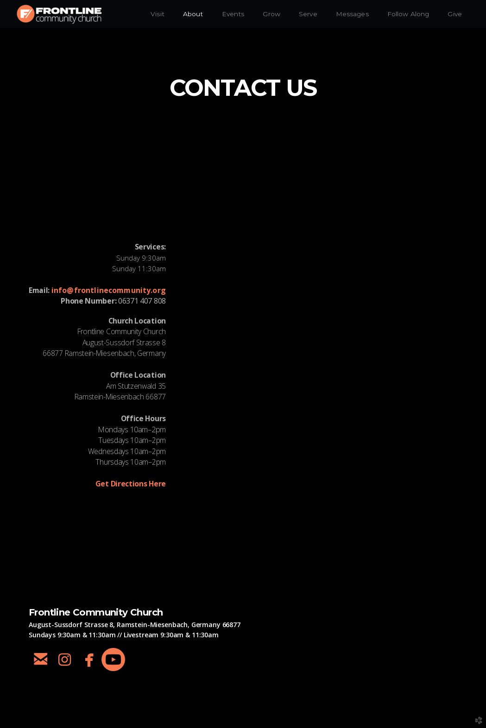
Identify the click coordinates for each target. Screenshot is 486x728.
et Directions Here (130, 484)
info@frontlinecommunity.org (108, 290)
